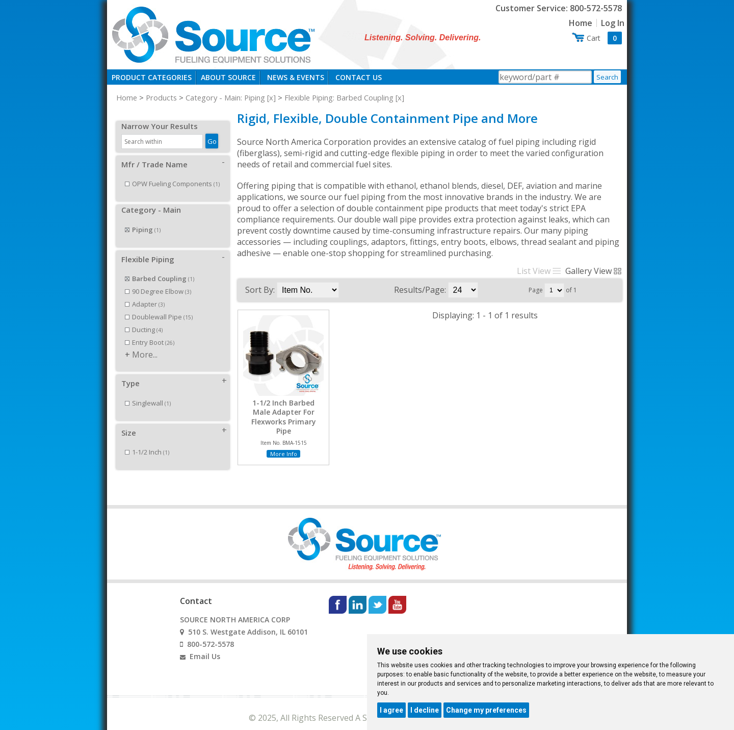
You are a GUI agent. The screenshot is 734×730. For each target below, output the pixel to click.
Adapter (145, 292)
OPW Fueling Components (172, 172)
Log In (612, 23)
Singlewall (148, 391)
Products (161, 97)
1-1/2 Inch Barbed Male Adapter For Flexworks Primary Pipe (283, 417)
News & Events (295, 77)
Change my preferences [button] (486, 710)
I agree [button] (391, 710)
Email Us (205, 645)
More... (145, 343)
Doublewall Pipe (159, 305)
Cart (604, 38)
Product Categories (152, 77)
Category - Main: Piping (225, 97)
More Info (283, 454)
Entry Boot (149, 331)
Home (580, 23)
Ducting (144, 318)
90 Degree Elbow (158, 280)
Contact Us (358, 77)
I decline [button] (424, 710)
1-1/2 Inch (147, 440)
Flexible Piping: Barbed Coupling (339, 97)
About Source (228, 77)
